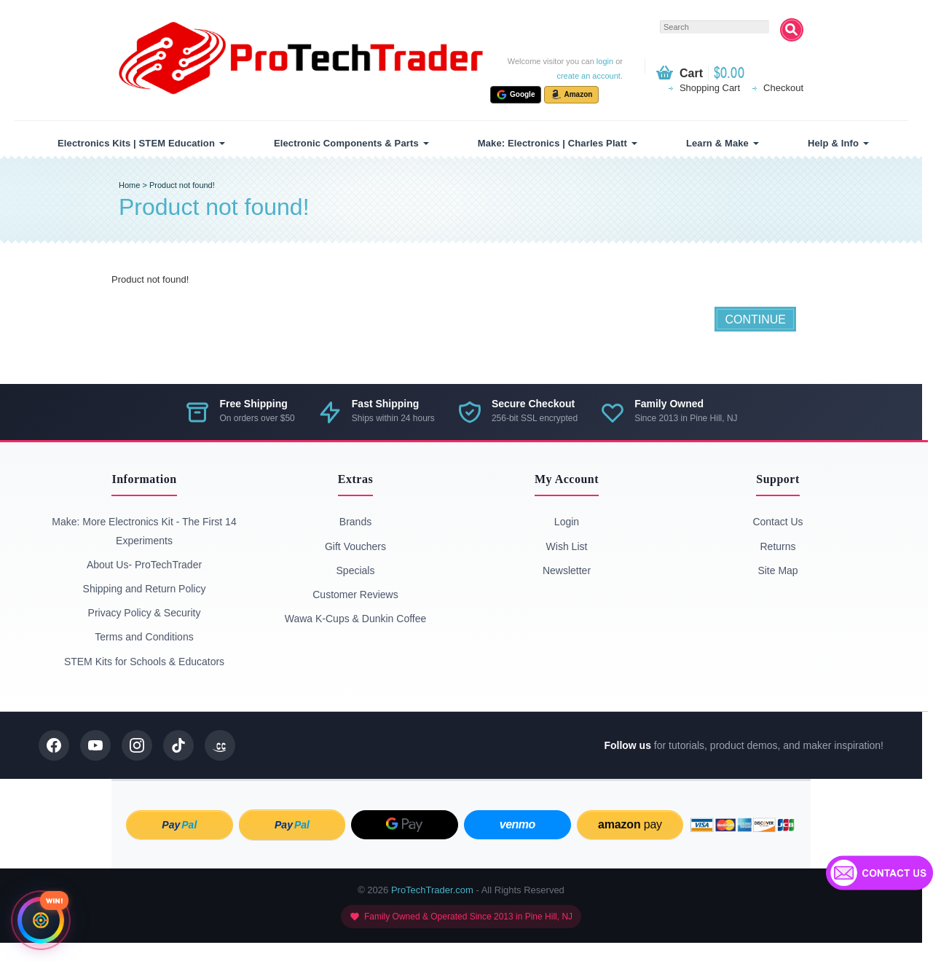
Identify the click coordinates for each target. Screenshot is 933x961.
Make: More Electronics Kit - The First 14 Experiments (144, 531)
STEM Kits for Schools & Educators (144, 661)
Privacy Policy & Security (144, 613)
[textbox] (714, 27)
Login (566, 521)
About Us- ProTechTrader (144, 564)
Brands (355, 521)
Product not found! (182, 185)
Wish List (567, 546)
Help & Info (833, 143)
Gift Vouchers (355, 546)
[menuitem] (139, 143)
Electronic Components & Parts (346, 143)
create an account (588, 75)
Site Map (777, 570)
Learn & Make (717, 143)
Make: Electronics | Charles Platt (552, 143)
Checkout (783, 87)
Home (129, 185)
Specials (355, 570)
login (605, 61)
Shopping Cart (710, 87)
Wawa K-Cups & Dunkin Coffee (356, 618)
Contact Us (777, 521)
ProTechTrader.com (432, 889)
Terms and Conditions (144, 637)
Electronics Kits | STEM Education (136, 143)
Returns (777, 546)
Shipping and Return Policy (144, 589)
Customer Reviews (355, 594)
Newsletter (567, 570)
